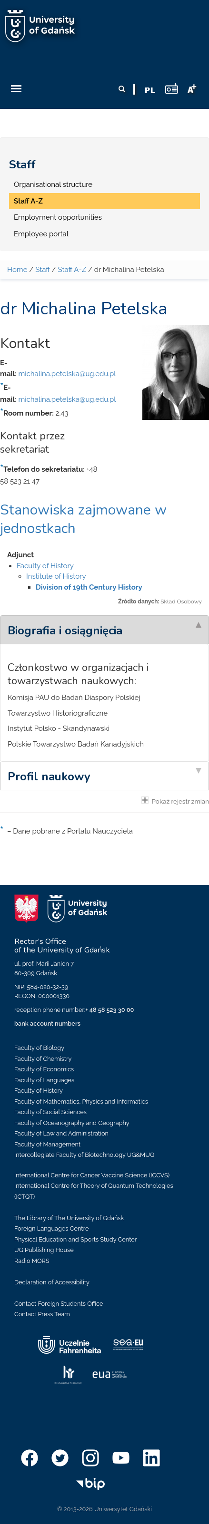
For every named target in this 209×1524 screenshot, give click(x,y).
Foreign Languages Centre (51, 1228)
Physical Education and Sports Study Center (75, 1239)
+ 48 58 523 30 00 (109, 1009)
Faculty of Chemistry (42, 1058)
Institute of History (56, 576)
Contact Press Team (42, 1314)
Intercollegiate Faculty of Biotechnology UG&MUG (84, 1154)
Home (17, 269)
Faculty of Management (47, 1144)
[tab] (104, 629)
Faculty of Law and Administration (61, 1133)
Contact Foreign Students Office (58, 1303)
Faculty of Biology (39, 1047)
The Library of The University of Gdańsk (69, 1218)
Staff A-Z (28, 201)
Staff (22, 164)
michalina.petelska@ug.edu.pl (67, 373)
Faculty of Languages (44, 1080)
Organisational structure (53, 184)
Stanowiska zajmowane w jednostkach (83, 519)
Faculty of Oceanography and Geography (71, 1122)
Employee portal (41, 234)
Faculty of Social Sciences (50, 1112)
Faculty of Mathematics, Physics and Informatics (81, 1101)
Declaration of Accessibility (52, 1282)
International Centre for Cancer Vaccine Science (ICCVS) (91, 1175)
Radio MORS (32, 1260)
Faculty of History (45, 566)
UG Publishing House (44, 1249)
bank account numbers (47, 1023)
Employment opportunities (58, 217)
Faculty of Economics (44, 1069)
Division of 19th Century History (89, 587)
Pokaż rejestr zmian (175, 800)
